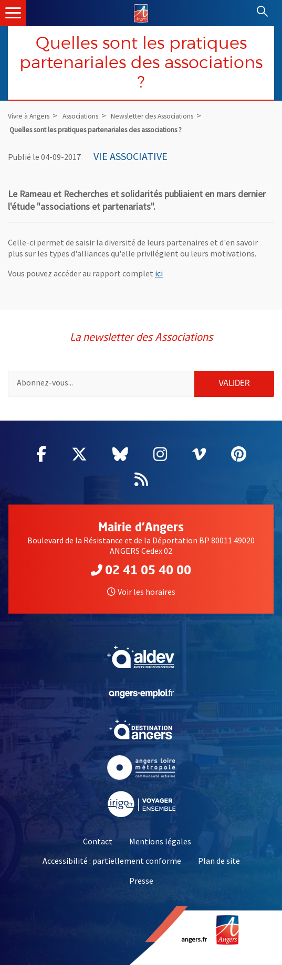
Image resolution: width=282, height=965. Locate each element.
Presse (141, 880)
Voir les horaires (141, 591)
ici (159, 273)
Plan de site (219, 860)
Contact (97, 841)
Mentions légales (160, 841)
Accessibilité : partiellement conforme (112, 860)
